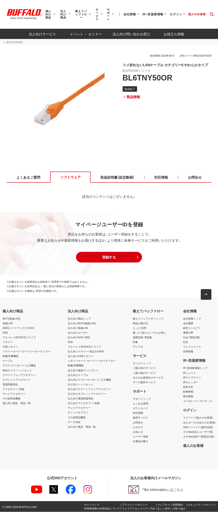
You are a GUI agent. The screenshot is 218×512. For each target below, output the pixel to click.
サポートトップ (142, 399)
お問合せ (138, 422)
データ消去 (74, 422)
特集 (135, 342)
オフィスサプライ (78, 412)
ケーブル (8, 361)
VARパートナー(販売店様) (198, 427)
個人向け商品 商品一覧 (17, 403)
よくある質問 (140, 404)
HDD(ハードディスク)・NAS (18, 328)
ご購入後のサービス (144, 373)
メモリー (8, 342)
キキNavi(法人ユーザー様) (198, 432)
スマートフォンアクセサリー (19, 375)
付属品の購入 (140, 441)
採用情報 (188, 351)
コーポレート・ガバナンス (197, 401)
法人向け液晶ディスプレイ (83, 370)
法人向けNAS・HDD (79, 337)
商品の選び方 (140, 323)
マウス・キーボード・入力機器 (19, 365)
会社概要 (188, 323)
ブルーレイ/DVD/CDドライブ (19, 337)
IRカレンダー (190, 382)
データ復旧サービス (144, 382)
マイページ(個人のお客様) (198, 418)
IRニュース (189, 373)
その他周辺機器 (11, 398)
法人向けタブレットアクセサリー (87, 394)
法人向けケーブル (78, 375)
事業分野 (188, 333)
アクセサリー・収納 (13, 389)
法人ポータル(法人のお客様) (199, 422)
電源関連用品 (10, 384)
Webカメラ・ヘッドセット (17, 370)
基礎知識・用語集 (142, 337)
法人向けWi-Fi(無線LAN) (82, 323)
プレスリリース (192, 347)
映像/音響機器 (11, 356)
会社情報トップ (192, 318)
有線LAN (8, 323)
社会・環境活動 (191, 337)
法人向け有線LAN (78, 328)
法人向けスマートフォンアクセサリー (89, 389)
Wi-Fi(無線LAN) (11, 318)
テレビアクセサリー (14, 394)
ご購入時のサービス (144, 368)
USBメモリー (10, 347)
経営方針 (188, 387)
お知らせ (138, 432)
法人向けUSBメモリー (80, 356)
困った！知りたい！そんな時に (149, 333)
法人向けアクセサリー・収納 (84, 403)
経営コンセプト (192, 328)
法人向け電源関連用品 (80, 398)
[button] (109, 257)
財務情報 (188, 392)
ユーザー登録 (140, 437)
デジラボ (138, 347)
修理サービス (140, 418)
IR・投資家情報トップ (195, 368)
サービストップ (142, 363)
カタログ (138, 427)
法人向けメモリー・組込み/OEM (86, 351)
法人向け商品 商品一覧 (82, 427)
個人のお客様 (193, 445)
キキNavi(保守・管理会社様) (198, 437)
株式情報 (188, 396)
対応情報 (138, 413)
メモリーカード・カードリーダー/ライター (26, 351)
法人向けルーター (78, 333)
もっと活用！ (140, 328)
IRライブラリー (192, 377)
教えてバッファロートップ (148, 318)
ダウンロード (140, 408)
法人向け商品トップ (79, 318)
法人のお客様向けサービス (148, 377)
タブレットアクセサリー (17, 380)
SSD (5, 333)
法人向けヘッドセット (80, 384)
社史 (185, 342)
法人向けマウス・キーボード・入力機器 (89, 380)
